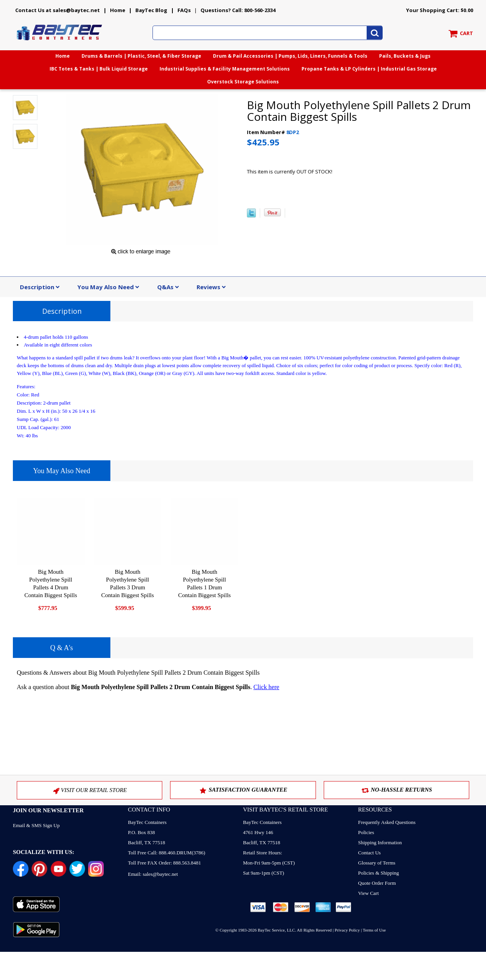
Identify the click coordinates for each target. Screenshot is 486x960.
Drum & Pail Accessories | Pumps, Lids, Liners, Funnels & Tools (290, 56)
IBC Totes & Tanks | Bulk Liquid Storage (99, 68)
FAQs (184, 10)
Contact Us (369, 853)
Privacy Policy (347, 930)
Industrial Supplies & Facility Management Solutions (225, 68)
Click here (266, 687)
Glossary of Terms (377, 863)
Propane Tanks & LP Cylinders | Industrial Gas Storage (369, 68)
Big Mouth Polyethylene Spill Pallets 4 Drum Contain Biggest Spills (50, 583)
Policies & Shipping (378, 873)
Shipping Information (380, 842)
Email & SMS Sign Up (36, 825)
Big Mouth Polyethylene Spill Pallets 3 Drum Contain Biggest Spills (127, 583)
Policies (366, 832)
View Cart (368, 893)
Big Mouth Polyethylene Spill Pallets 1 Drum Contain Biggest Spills (204, 583)
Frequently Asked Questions (386, 822)
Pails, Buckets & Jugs (405, 56)
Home (117, 10)
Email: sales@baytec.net (153, 874)
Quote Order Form (377, 883)
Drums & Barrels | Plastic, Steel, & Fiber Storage (141, 56)
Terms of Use (374, 930)
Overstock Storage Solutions (243, 81)
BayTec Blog (151, 10)
